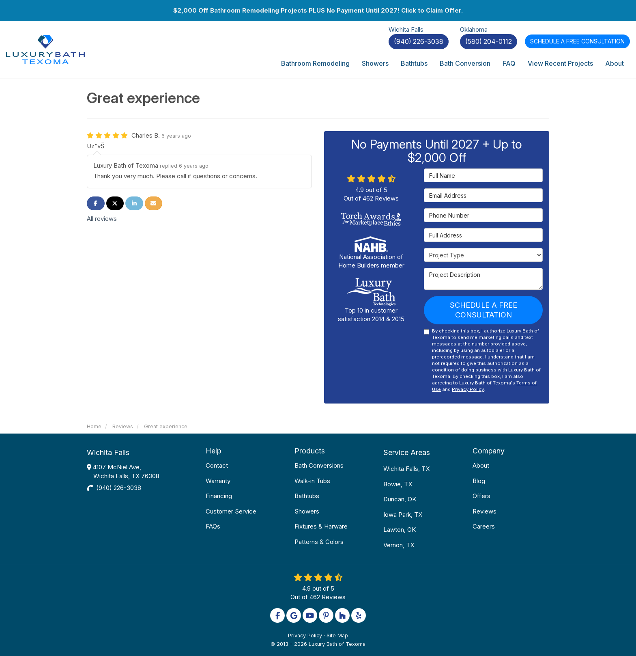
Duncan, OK (399, 499)
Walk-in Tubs (312, 481)
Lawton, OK (399, 529)
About (481, 465)
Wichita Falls (108, 452)
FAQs (213, 526)
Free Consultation (577, 41)
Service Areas (406, 452)
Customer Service (231, 511)
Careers (484, 526)
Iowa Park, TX (402, 514)
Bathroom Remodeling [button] (315, 63)
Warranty (218, 481)
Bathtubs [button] (414, 63)
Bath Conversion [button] (465, 63)
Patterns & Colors (319, 542)
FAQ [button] (509, 63)
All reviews (102, 218)
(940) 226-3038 (118, 488)
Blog (479, 481)
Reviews (484, 511)
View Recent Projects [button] (560, 63)
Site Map (337, 635)
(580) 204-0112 (488, 41)
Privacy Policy (468, 389)
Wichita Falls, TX (406, 469)
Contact (217, 465)
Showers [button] (375, 63)
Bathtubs (306, 496)
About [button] (614, 63)
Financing (219, 496)
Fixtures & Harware (321, 526)
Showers (306, 511)
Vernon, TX (398, 545)
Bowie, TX (397, 484)
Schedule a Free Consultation (483, 310)
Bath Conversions (319, 465)
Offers (481, 496)
